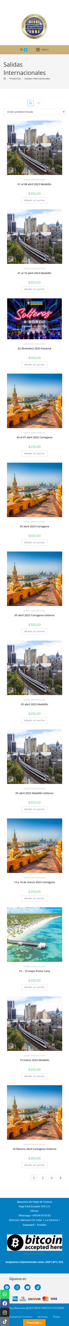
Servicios (42, 1316)
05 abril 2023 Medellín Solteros (34, 793)
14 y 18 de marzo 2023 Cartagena (34, 882)
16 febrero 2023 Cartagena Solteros (34, 1149)
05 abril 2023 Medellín (34, 704)
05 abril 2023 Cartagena (34, 526)
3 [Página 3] (51, 1178)
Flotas (56, 1316)
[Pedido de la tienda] (34, 112)
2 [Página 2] (43, 1178)
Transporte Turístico (20, 1316)
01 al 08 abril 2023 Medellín (34, 184)
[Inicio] (4, 78)
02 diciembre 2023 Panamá (34, 348)
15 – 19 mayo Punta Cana (34, 971)
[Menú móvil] (42, 49)
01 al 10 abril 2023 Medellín (34, 273)
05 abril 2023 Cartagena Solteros (35, 615)
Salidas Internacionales (37, 78)
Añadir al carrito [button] (34, 200)
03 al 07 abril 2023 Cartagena (34, 437)
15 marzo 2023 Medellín (34, 1060)
